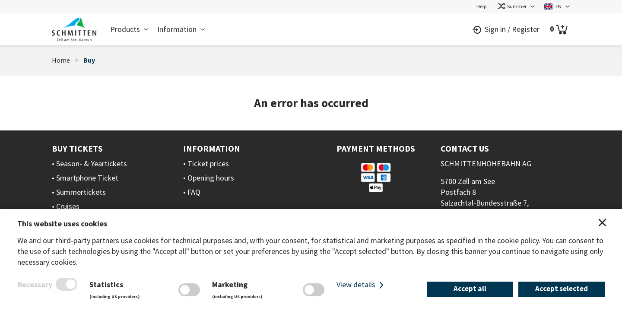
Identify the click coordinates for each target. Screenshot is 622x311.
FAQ (193, 192)
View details (361, 284)
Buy (89, 60)
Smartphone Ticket (87, 178)
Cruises (67, 206)
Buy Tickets (77, 148)
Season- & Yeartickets (91, 163)
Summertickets (81, 192)
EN (553, 6)
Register (525, 29)
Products (125, 29)
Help (481, 6)
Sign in (495, 29)
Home (61, 60)
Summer (512, 6)
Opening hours (210, 178)
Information (177, 29)
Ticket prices (208, 163)
